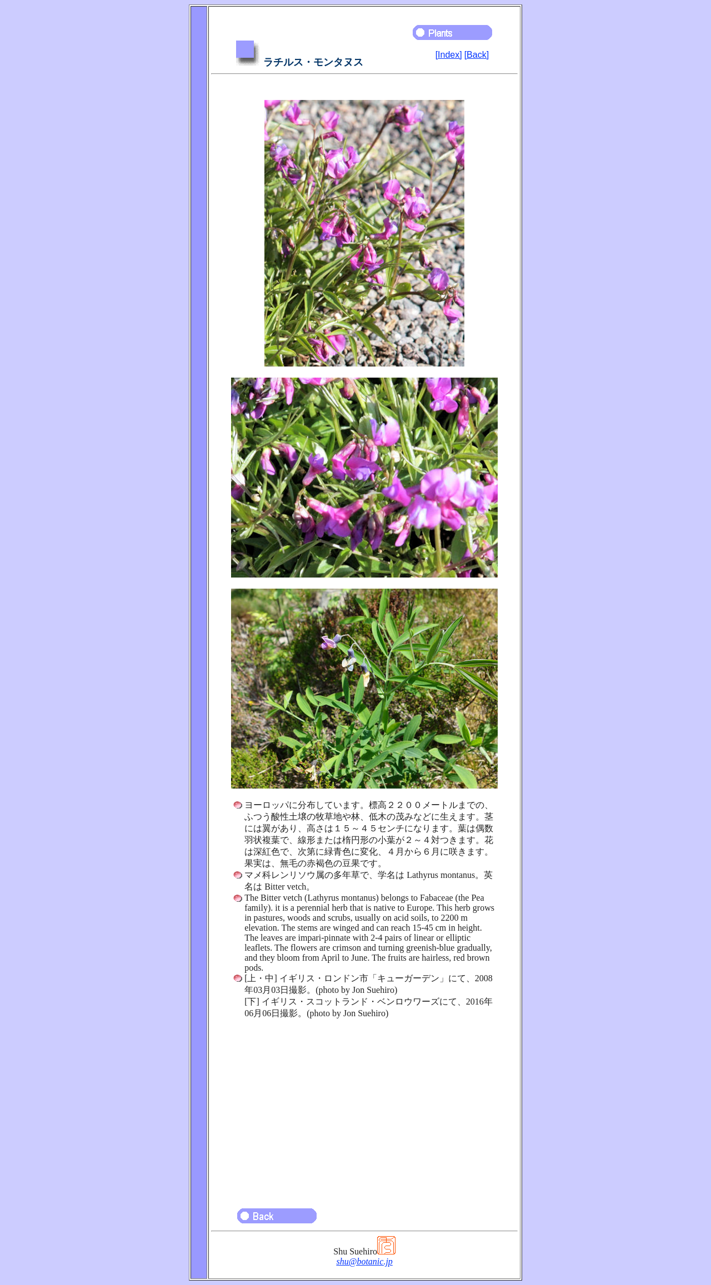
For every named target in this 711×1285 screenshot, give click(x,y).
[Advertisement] (364, 1108)
